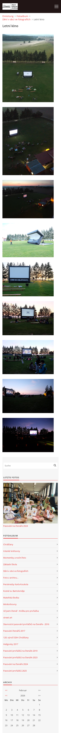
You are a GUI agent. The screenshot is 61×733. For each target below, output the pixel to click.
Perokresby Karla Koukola (15, 584)
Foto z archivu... (10, 577)
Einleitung (8, 16)
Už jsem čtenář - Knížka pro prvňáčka (21, 610)
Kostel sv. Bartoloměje (14, 590)
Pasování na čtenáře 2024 (15, 525)
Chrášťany (8, 544)
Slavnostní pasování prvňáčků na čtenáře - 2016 (26, 624)
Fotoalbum (22, 16)
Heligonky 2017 (10, 644)
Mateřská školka (11, 597)
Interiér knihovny (11, 551)
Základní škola (10, 564)
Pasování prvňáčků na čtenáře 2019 (20, 650)
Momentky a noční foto (14, 557)
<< (6, 690)
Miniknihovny (10, 604)
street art (7, 617)
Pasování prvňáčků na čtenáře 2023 (20, 657)
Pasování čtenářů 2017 (14, 630)
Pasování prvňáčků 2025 (15, 670)
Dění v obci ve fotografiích (16, 19)
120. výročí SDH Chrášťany (16, 637)
